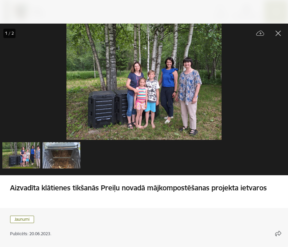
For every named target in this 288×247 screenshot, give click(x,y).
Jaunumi (22, 219)
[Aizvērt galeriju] (278, 33)
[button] (21, 155)
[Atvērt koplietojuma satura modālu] (278, 233)
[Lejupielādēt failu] (260, 33)
